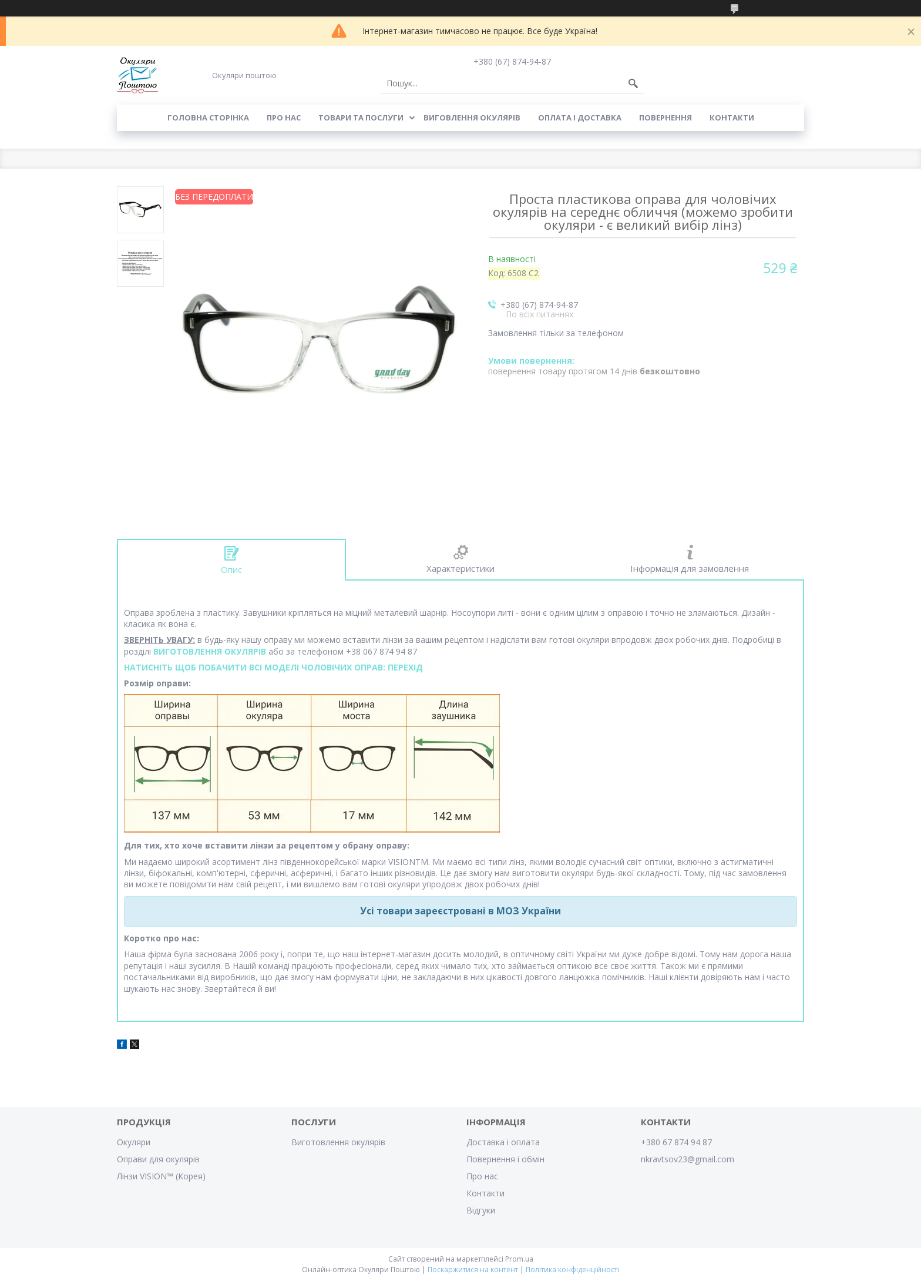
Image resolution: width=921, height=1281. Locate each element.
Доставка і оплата (503, 1142)
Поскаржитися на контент (473, 1270)
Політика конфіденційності (572, 1270)
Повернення (665, 117)
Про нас (284, 117)
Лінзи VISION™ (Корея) (161, 1176)
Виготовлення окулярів (338, 1142)
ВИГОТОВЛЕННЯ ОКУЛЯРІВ (209, 651)
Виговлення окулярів (471, 117)
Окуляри (133, 1142)
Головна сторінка (208, 117)
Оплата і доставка (579, 117)
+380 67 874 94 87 (676, 1142)
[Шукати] (633, 83)
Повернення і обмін (505, 1159)
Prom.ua (519, 1259)
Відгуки (480, 1210)
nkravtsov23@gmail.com (687, 1159)
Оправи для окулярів (158, 1159)
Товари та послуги (361, 117)
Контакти (732, 117)
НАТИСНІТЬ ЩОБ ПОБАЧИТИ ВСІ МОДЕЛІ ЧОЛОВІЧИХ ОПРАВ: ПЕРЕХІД (273, 667)
